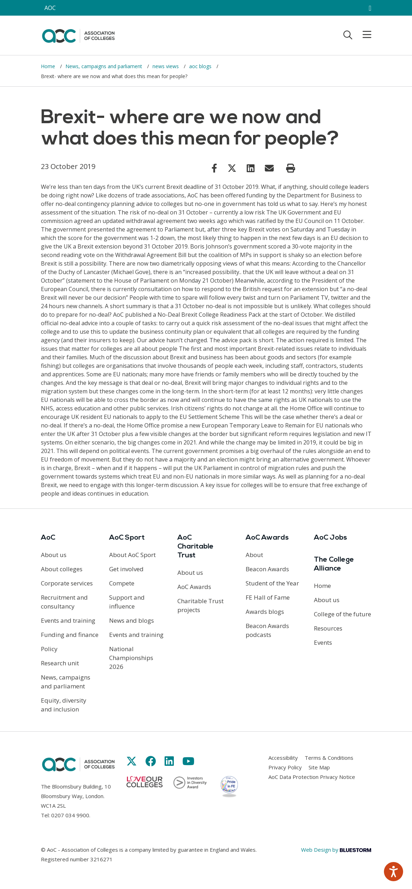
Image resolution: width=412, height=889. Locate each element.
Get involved (126, 569)
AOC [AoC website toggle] (50, 8)
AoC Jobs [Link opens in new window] (330, 537)
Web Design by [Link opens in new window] (336, 849)
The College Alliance (334, 564)
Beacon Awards (267, 569)
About (254, 555)
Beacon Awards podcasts (267, 630)
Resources (328, 628)
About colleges (61, 569)
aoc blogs (201, 66)
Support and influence (127, 601)
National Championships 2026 (131, 658)
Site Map (319, 767)
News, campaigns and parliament (104, 66)
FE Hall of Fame (268, 597)
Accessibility (283, 757)
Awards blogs (265, 611)
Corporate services (67, 583)
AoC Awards (194, 587)
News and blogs (131, 620)
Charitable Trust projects (200, 605)
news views (166, 66)
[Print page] (290, 168)
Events (323, 642)
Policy (49, 649)
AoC (48, 537)
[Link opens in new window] (214, 168)
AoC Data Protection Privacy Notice (311, 776)
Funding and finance (69, 635)
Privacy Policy (285, 767)
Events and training (68, 620)
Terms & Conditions (329, 757)
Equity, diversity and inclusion (63, 704)
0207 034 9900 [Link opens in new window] (70, 815)
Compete (121, 583)
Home (49, 66)
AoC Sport (127, 537)
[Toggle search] (347, 35)
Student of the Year (272, 583)
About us (53, 555)
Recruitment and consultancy (64, 601)
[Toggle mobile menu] (362, 35)
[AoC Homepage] (78, 35)
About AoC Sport (132, 555)
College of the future (342, 614)
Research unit (60, 663)
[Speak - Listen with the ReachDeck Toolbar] (393, 871)
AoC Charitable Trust (195, 546)
